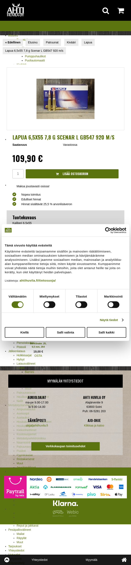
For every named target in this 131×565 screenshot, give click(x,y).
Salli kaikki (106, 332)
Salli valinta (65, 332)
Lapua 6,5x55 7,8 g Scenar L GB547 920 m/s (34, 50)
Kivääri (71, 42)
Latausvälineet (26, 363)
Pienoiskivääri (25, 342)
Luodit (20, 367)
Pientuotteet (24, 521)
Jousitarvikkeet (26, 467)
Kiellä (24, 332)
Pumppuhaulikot (35, 56)
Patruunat (52, 42)
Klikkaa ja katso (94, 425)
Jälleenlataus (16, 351)
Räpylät (21, 538)
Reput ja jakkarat (27, 525)
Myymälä (91, 559)
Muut (20, 463)
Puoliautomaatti (35, 60)
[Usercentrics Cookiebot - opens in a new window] (108, 230)
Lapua (88, 42)
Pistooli (21, 347)
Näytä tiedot (109, 320)
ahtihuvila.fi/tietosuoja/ (37, 280)
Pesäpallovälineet (19, 529)
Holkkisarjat (24, 355)
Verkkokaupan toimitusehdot (65, 446)
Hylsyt (20, 359)
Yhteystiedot (16, 550)
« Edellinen (13, 42)
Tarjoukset (15, 546)
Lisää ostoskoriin (72, 174)
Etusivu (13, 35)
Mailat (20, 534)
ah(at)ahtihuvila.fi (37, 425)
